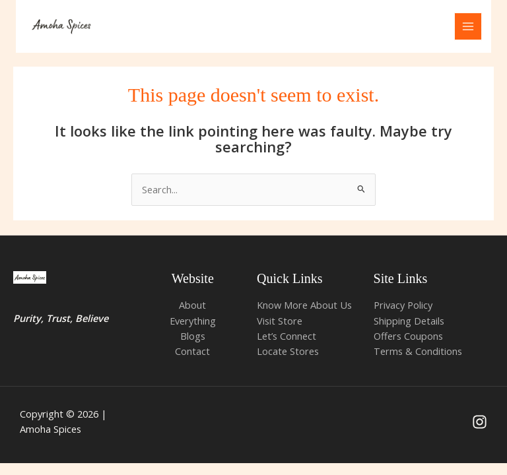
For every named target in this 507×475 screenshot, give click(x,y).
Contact (192, 351)
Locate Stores (288, 351)
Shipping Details (409, 320)
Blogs (192, 336)
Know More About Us (304, 305)
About (192, 305)
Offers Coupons (408, 336)
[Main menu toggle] (468, 26)
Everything (193, 320)
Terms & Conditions (418, 351)
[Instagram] (479, 422)
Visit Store (279, 320)
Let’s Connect (286, 336)
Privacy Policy (403, 305)
